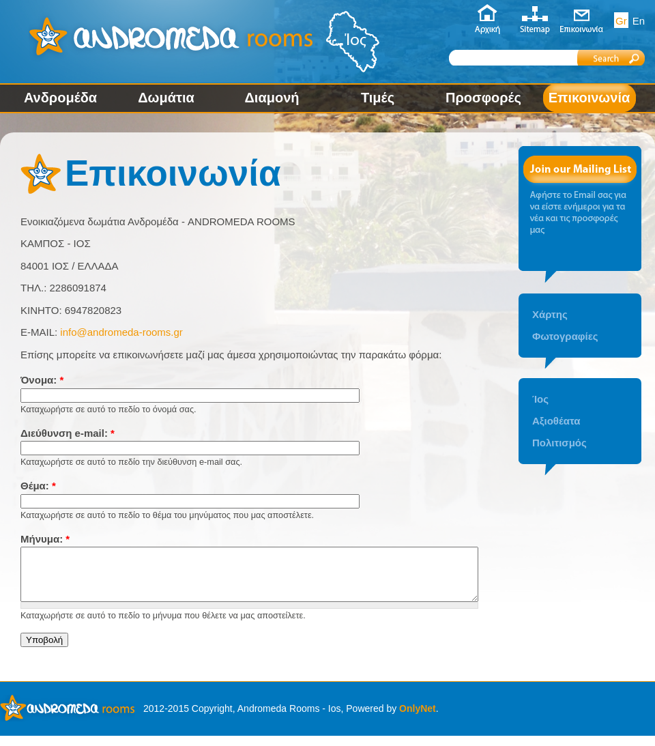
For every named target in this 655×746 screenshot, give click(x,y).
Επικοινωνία (589, 97)
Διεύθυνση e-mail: (67, 433)
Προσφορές (483, 97)
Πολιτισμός (559, 442)
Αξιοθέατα (556, 421)
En (638, 21)
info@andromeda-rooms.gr (121, 332)
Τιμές (377, 97)
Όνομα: (41, 380)
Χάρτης (550, 314)
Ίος (540, 399)
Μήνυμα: (45, 539)
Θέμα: (38, 485)
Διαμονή (271, 97)
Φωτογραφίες (565, 336)
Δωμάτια (166, 97)
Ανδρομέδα (60, 97)
